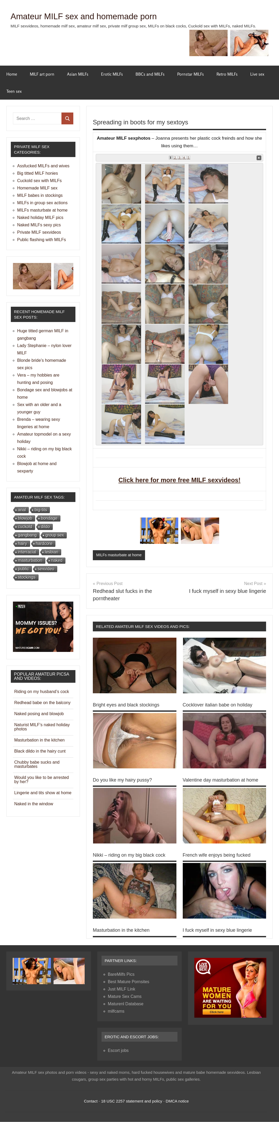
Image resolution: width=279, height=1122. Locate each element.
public (23, 569)
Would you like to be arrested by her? (41, 779)
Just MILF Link (121, 989)
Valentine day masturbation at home (220, 780)
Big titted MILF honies (37, 173)
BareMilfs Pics (121, 974)
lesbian (51, 552)
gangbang (27, 535)
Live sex (257, 74)
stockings (27, 577)
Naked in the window (33, 804)
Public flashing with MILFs (41, 239)
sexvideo (46, 569)
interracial (27, 552)
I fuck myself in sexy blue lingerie (217, 930)
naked (57, 560)
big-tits (41, 510)
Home (11, 74)
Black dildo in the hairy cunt (40, 751)
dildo (45, 526)
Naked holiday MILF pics (40, 217)
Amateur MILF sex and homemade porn (94, 16)
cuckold (25, 526)
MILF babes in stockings (40, 195)
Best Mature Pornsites (128, 982)
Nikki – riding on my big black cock (129, 855)
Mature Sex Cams (125, 996)
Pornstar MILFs (190, 74)
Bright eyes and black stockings (126, 705)
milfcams (116, 1011)
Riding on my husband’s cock (41, 691)
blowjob (25, 518)
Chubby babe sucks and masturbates (37, 764)
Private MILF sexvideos (39, 232)
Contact (91, 1101)
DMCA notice (177, 1101)
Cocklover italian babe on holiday (217, 705)
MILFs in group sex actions (42, 203)
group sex (54, 535)
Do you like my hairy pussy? (122, 780)
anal (22, 510)
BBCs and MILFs (150, 74)
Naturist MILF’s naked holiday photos (42, 727)
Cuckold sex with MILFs (39, 180)
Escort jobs (118, 1050)
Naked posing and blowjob (39, 713)
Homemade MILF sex (37, 188)
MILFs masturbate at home (119, 555)
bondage (49, 518)
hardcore (44, 543)
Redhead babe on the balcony (42, 702)
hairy (22, 543)
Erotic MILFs (112, 74)
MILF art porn (42, 74)
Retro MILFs (227, 74)
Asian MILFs (77, 74)
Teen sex (14, 91)
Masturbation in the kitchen (121, 930)
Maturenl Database (125, 1004)
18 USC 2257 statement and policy (131, 1101)
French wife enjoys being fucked (217, 855)
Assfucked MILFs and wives (43, 166)
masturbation (30, 560)
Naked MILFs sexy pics (39, 225)
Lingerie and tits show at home (42, 793)
